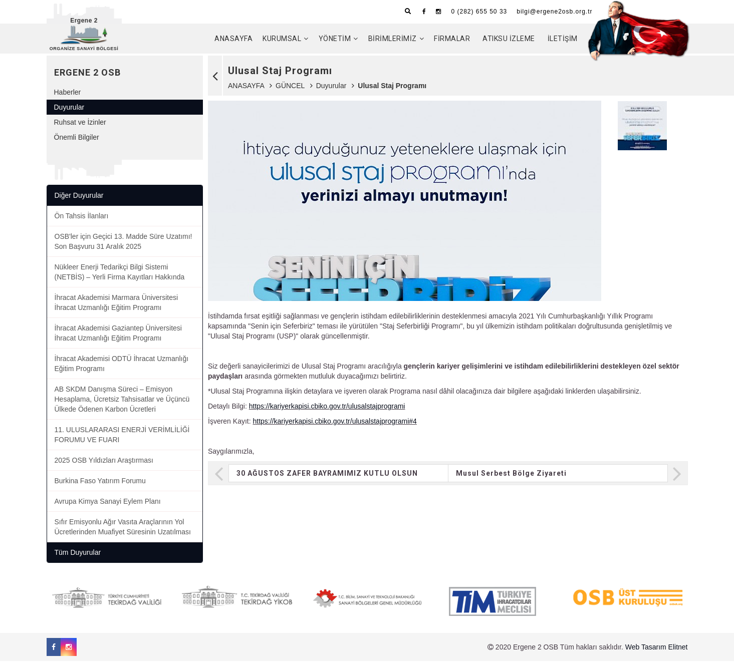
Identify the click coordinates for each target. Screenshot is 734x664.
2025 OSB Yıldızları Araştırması (104, 463)
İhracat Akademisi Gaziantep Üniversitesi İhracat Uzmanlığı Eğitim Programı (118, 336)
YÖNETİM (335, 39)
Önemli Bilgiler (76, 140)
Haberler (67, 95)
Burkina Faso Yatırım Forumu (100, 484)
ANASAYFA (233, 39)
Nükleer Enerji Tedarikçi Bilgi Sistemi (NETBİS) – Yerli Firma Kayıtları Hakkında (120, 275)
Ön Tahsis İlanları (82, 219)
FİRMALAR (452, 39)
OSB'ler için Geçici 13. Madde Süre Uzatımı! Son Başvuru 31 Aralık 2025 (123, 244)
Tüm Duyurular (78, 555)
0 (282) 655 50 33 (479, 11)
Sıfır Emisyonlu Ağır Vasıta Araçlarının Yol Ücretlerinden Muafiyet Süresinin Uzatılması (123, 530)
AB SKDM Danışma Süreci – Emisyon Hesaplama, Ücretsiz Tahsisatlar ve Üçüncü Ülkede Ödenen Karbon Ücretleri (122, 402)
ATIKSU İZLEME (508, 39)
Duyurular (331, 89)
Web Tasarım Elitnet (656, 650)
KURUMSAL (282, 39)
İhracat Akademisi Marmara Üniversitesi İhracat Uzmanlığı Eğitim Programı (116, 305)
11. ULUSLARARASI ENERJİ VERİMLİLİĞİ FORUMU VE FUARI (122, 438)
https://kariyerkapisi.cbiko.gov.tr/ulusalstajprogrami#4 (334, 424)
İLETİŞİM (563, 39)
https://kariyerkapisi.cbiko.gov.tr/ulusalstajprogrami (327, 409)
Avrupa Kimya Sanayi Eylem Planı (108, 504)
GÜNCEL (290, 89)
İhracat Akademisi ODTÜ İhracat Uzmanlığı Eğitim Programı (122, 367)
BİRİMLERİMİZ (392, 39)
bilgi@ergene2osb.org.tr (554, 11)
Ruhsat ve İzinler (80, 125)
